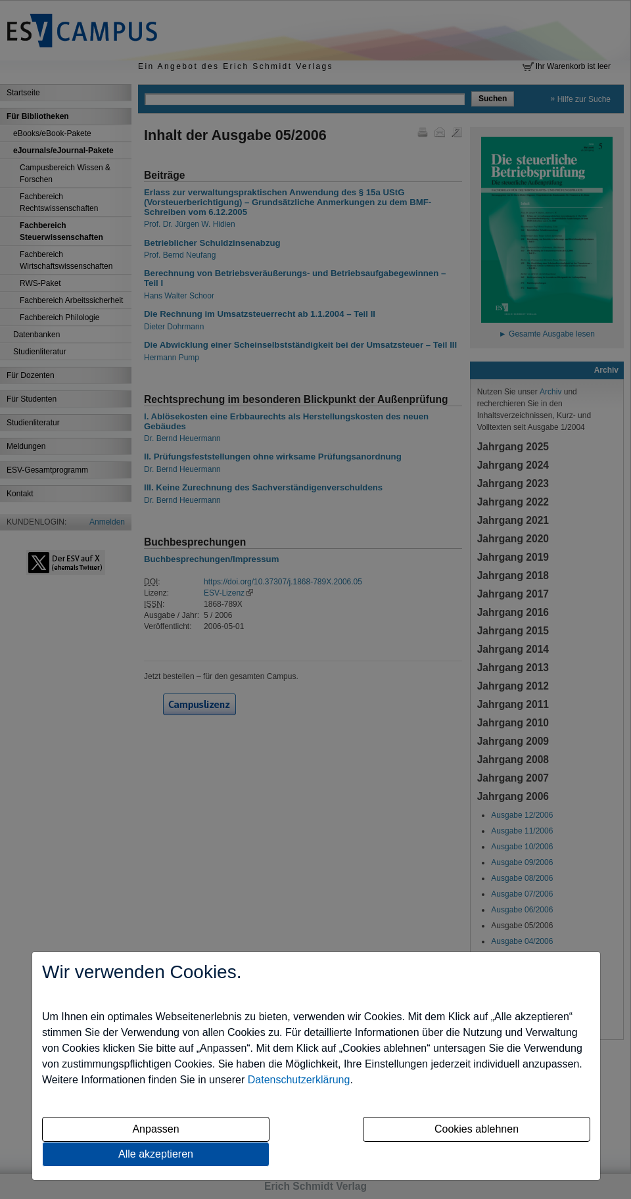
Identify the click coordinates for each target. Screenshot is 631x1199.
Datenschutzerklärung (299, 1079)
